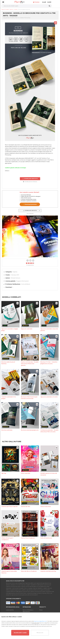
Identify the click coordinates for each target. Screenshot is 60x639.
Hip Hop (3, 473)
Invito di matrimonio (46, 538)
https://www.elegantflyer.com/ (40, 621)
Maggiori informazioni (22, 281)
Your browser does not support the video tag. (30, 236)
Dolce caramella (25, 473)
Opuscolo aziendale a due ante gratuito (49, 329)
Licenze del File (10, 610)
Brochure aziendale (6, 430)
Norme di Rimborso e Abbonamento (28, 610)
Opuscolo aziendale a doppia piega (9, 329)
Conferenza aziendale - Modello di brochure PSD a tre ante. (49, 430)
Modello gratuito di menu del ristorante (48, 474)
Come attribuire (25, 284)
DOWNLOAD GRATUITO (30, 178)
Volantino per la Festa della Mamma (9, 572)
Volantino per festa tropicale (9, 506)
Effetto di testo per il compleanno (7, 538)
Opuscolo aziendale (26, 328)
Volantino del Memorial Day (48, 571)
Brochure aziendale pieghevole (29, 430)
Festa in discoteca (45, 506)
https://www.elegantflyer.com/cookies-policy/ (48, 622)
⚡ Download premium (30, 204)
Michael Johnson (15, 278)
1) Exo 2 (7, 170)
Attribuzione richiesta (30, 181)
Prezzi (40, 610)
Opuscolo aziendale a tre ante (48, 397)
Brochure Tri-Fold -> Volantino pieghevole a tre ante (48, 362)
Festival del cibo (25, 506)
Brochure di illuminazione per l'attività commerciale (29, 397)
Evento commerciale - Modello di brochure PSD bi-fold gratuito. (29, 363)
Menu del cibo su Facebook (29, 571)
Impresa (14, 271)
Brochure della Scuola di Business (8, 362)
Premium (43, 2)
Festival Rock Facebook (28, 538)
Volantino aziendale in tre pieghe (8, 397)
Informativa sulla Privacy (47, 626)
